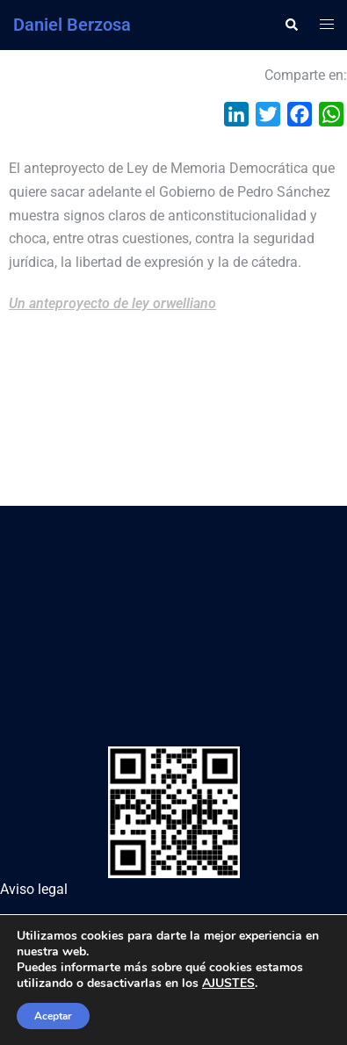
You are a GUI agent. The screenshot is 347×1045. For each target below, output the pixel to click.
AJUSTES (228, 983)
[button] (291, 25)
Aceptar (53, 1016)
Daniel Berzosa (72, 24)
